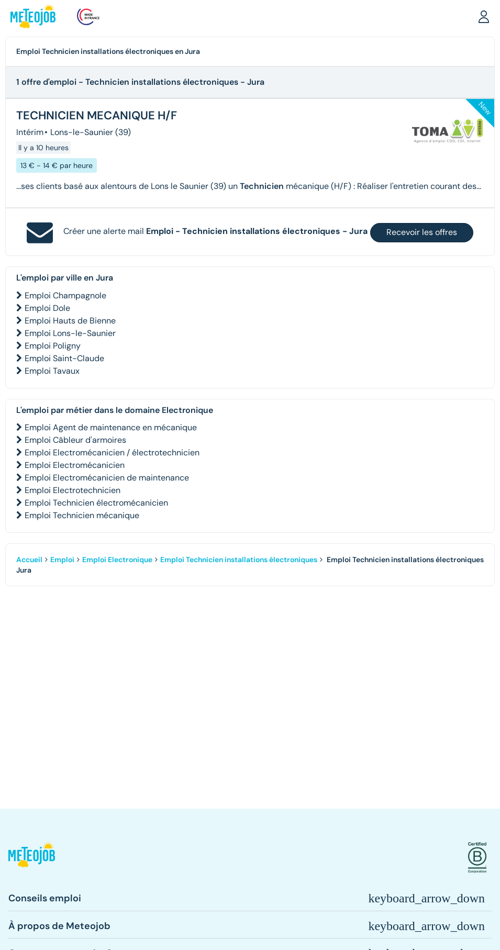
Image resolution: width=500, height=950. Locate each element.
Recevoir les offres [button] (421, 232)
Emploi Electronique (117, 559)
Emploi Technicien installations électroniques (238, 559)
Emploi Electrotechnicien (72, 490)
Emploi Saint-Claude (64, 358)
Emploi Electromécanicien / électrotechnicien (112, 452)
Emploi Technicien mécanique (82, 515)
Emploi (62, 559)
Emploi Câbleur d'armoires (75, 439)
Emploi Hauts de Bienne (70, 320)
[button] (484, 16)
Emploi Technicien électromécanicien (96, 502)
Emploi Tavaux (52, 370)
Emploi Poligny (53, 345)
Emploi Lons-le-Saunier (70, 333)
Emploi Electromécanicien (75, 465)
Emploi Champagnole (65, 295)
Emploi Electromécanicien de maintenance (107, 477)
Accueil (29, 559)
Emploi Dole (47, 308)
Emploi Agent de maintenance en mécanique (111, 427)
